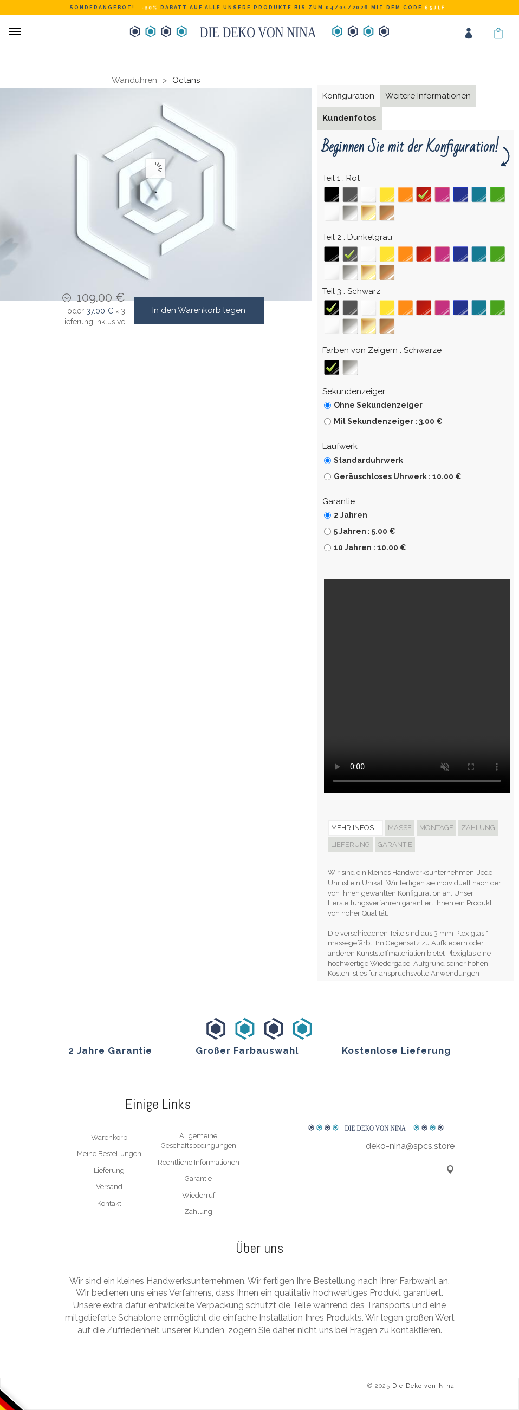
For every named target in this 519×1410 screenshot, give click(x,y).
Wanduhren (134, 80)
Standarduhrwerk (368, 460)
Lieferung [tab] (350, 844)
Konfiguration (348, 96)
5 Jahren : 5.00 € (364, 531)
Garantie (198, 1178)
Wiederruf (198, 1195)
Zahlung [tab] (478, 828)
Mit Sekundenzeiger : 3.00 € (388, 421)
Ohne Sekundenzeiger (378, 405)
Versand (109, 1187)
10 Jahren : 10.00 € (370, 547)
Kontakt (109, 1203)
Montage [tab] (436, 828)
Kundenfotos (349, 118)
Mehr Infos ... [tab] (355, 828)
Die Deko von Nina (423, 1385)
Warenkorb (109, 1137)
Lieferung (109, 1170)
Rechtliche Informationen (198, 1162)
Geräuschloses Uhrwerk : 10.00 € (398, 476)
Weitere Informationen (428, 96)
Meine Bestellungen (109, 1154)
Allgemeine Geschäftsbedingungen (198, 1141)
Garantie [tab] (395, 844)
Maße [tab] (400, 828)
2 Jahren (350, 515)
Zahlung (198, 1211)
